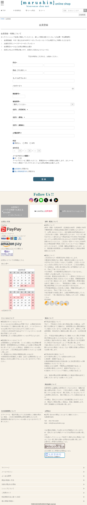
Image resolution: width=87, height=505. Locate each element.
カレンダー (4, 263)
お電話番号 (17, 133)
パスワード (17, 86)
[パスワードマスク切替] (72, 88)
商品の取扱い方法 (8, 480)
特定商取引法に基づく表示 (11, 497)
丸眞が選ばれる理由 (9, 484)
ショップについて (8, 488)
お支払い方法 (5, 221)
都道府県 (17, 101)
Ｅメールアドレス (20, 78)
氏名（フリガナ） (20, 70)
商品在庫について (50, 384)
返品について (49, 318)
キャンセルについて (7, 318)
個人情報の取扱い (8, 501)
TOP (3, 10)
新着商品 (17, 10)
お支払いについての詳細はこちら (12, 260)
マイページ (5, 467)
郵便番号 (17, 94)
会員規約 (18, 169)
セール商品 (30, 10)
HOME (2, 19)
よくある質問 (6, 476)
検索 (85, 10)
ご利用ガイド (6, 493)
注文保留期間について (8, 411)
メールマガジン (7, 472)
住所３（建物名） (19, 125)
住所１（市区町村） (21, 109)
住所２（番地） (19, 117)
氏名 (15, 62)
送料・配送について (51, 221)
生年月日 (16, 148)
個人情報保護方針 (21, 171)
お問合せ (48, 411)
